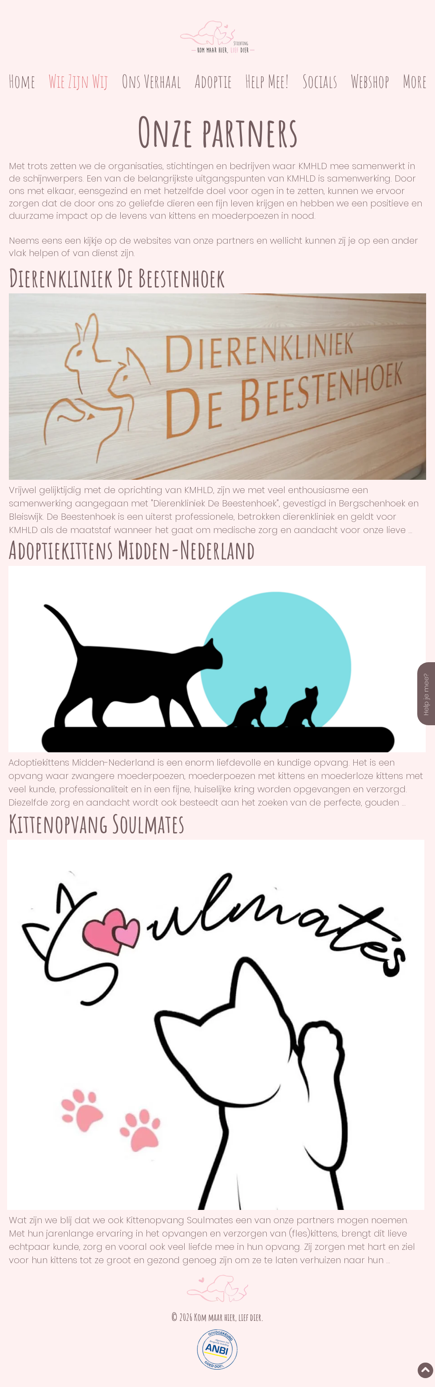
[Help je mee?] (426, 693)
